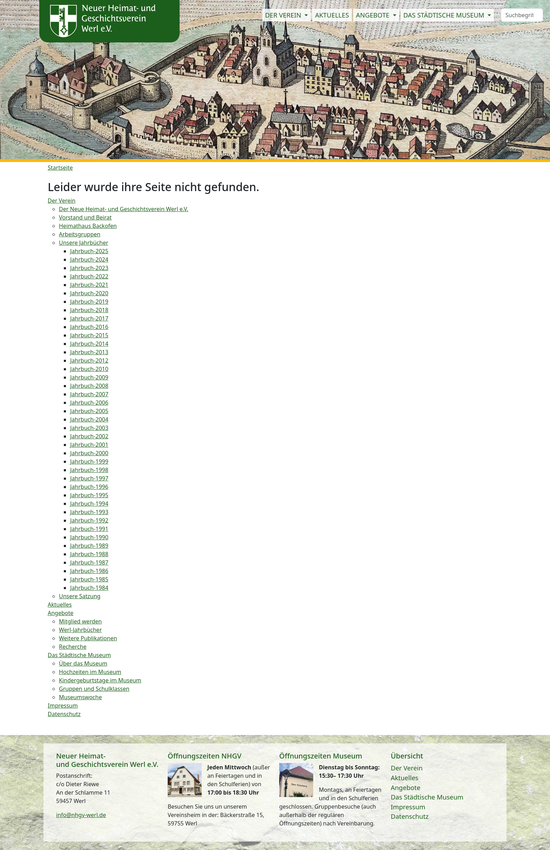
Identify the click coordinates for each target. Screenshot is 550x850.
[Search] (522, 15)
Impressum (408, 806)
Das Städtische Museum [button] (444, 15)
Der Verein (407, 767)
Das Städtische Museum (427, 796)
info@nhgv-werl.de (81, 815)
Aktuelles (332, 15)
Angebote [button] (373, 15)
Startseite (60, 167)
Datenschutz (410, 816)
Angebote (405, 787)
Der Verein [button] (284, 15)
